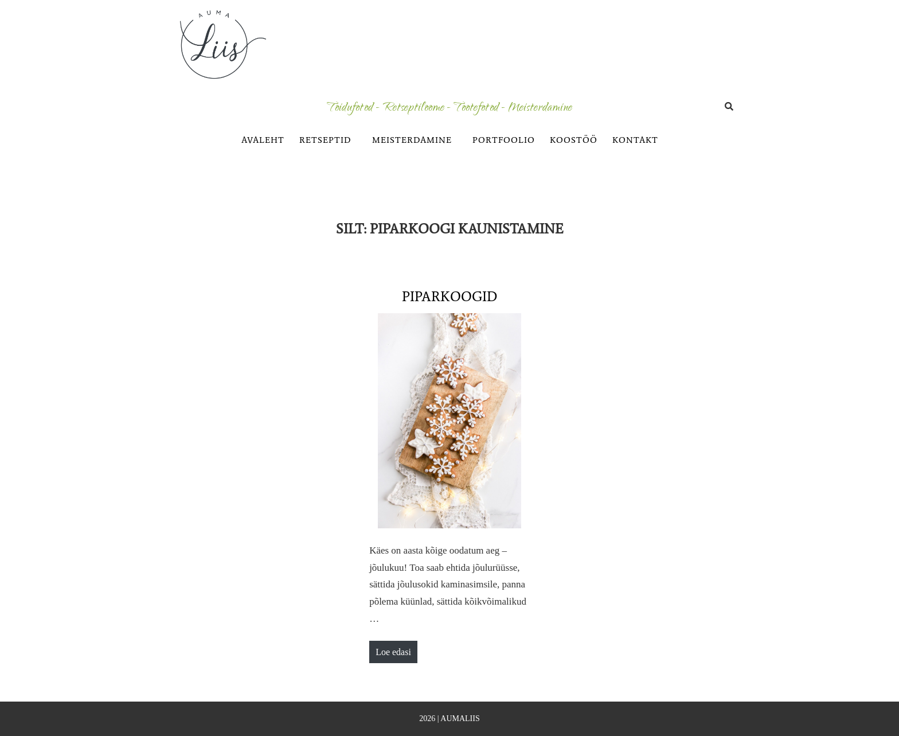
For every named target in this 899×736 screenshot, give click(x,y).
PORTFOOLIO (503, 140)
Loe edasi (396, 649)
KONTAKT (635, 140)
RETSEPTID (325, 140)
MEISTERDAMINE (412, 140)
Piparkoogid (449, 296)
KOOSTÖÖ (573, 140)
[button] (328, 140)
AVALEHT (262, 140)
